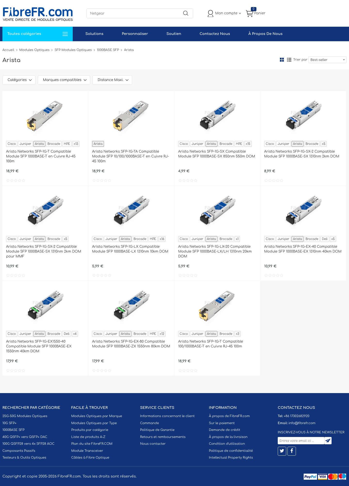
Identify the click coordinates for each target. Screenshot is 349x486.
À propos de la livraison (228, 437)
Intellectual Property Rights (231, 457)
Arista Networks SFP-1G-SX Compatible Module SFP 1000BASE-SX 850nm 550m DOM (216, 154)
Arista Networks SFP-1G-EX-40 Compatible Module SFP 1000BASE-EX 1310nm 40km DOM (302, 249)
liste (289, 60)
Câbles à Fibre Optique (90, 457)
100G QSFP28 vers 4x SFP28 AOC (28, 443)
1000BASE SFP (108, 50)
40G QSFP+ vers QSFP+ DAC (24, 437)
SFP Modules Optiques (73, 50)
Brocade (54, 144)
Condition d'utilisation (227, 443)
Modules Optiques (34, 50)
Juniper (25, 144)
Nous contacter (153, 443)
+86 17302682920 (296, 416)
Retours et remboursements (162, 437)
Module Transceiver (87, 451)
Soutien (174, 34)
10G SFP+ (9, 423)
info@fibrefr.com (301, 423)
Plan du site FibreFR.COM (91, 443)
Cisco (12, 144)
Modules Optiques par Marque (96, 416)
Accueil (8, 50)
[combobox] (327, 59)
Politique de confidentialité (231, 451)
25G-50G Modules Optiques (24, 416)
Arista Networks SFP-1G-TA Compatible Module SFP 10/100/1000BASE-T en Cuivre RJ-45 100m (130, 156)
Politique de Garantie (157, 430)
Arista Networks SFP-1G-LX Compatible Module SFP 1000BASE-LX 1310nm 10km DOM (130, 249)
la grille (282, 60)
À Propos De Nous (265, 34)
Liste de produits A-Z (88, 437)
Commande (149, 423)
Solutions (94, 34)
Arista (39, 144)
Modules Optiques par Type (94, 423)
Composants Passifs (18, 451)
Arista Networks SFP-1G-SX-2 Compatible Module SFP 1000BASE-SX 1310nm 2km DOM (301, 154)
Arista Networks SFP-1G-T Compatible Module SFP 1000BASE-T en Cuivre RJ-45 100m (41, 156)
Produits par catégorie (89, 430)
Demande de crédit (224, 430)
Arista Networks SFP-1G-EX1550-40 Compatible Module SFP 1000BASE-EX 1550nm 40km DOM (38, 346)
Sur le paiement (222, 423)
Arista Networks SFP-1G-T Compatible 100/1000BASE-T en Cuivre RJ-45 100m (210, 344)
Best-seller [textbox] (318, 60)
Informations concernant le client (167, 416)
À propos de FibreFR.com (229, 416)
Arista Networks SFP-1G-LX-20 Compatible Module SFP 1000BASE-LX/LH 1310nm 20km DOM (215, 251)
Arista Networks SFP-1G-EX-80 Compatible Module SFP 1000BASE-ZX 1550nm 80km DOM (131, 344)
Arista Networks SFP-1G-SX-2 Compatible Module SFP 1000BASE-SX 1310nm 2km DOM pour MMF (43, 251)
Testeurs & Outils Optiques (24, 457)
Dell (324, 239)
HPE (67, 144)
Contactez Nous (214, 34)
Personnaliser (135, 34)
